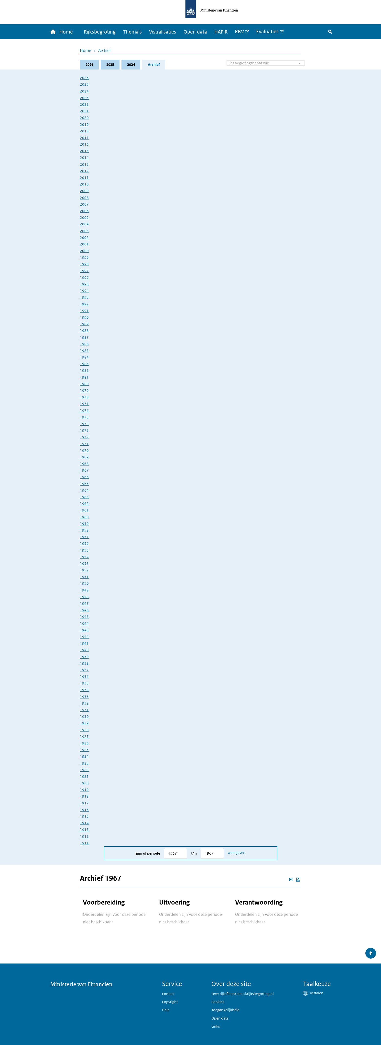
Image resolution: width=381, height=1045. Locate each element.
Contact (168, 993)
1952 (84, 570)
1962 (84, 503)
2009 (84, 190)
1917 (84, 803)
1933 (84, 696)
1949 (84, 590)
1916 (84, 809)
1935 (84, 683)
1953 (84, 563)
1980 (84, 384)
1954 (84, 557)
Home (85, 50)
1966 (84, 477)
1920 (84, 783)
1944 (84, 623)
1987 (84, 337)
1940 (84, 650)
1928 (84, 730)
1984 (84, 357)
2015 (84, 151)
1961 (84, 510)
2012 (84, 171)
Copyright (170, 1001)
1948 (84, 596)
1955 (84, 550)
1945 (84, 616)
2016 (84, 144)
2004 (84, 224)
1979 (84, 390)
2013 (84, 164)
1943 (84, 630)
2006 (84, 211)
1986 (84, 344)
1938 (84, 663)
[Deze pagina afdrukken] (298, 880)
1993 (84, 297)
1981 (84, 377)
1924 (84, 756)
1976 (84, 410)
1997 (84, 270)
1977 (84, 403)
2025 (110, 64)
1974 (84, 423)
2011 (84, 177)
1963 (84, 497)
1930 (84, 716)
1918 (84, 796)
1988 (84, 330)
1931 (84, 710)
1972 (84, 437)
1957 (84, 536)
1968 (84, 463)
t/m (194, 853)
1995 (84, 284)
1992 (84, 304)
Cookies (217, 1001)
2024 (131, 64)
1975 (84, 417)
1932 (84, 703)
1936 (84, 676)
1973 (84, 430)
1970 (84, 450)
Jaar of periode (148, 853)
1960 (84, 517)
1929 (84, 723)
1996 (84, 277)
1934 (84, 689)
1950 (84, 583)
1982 (84, 370)
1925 (84, 749)
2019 (84, 124)
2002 (84, 237)
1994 (84, 290)
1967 (84, 470)
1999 (84, 257)
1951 (84, 576)
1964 (84, 490)
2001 (84, 244)
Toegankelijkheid (225, 1010)
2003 (84, 231)
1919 (84, 789)
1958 (84, 530)
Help (166, 1010)
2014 (84, 157)
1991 (84, 310)
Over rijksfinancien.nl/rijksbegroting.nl (242, 993)
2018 (84, 131)
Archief (104, 50)
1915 (84, 816)
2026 (89, 64)
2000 (84, 250)
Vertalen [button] (316, 993)
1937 (84, 670)
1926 (84, 743)
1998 (84, 264)
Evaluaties (267, 32)
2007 (84, 204)
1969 (84, 457)
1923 (84, 763)
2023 (84, 97)
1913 (84, 829)
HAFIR (221, 32)
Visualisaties (162, 32)
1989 (84, 324)
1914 (84, 823)
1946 (84, 610)
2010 (84, 184)
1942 (84, 636)
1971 (84, 443)
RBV (239, 32)
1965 (84, 483)
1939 (84, 656)
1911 (84, 843)
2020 (84, 117)
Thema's (132, 32)
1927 (84, 736)
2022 (84, 104)
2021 (84, 111)
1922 (84, 769)
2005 (84, 217)
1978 (84, 397)
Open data (195, 32)
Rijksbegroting (100, 32)
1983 (84, 363)
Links (215, 1026)
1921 (84, 776)
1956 (84, 543)
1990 (84, 317)
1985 (84, 350)
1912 (84, 836)
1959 (84, 523)
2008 (84, 197)
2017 (84, 137)
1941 (84, 643)
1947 (84, 603)
